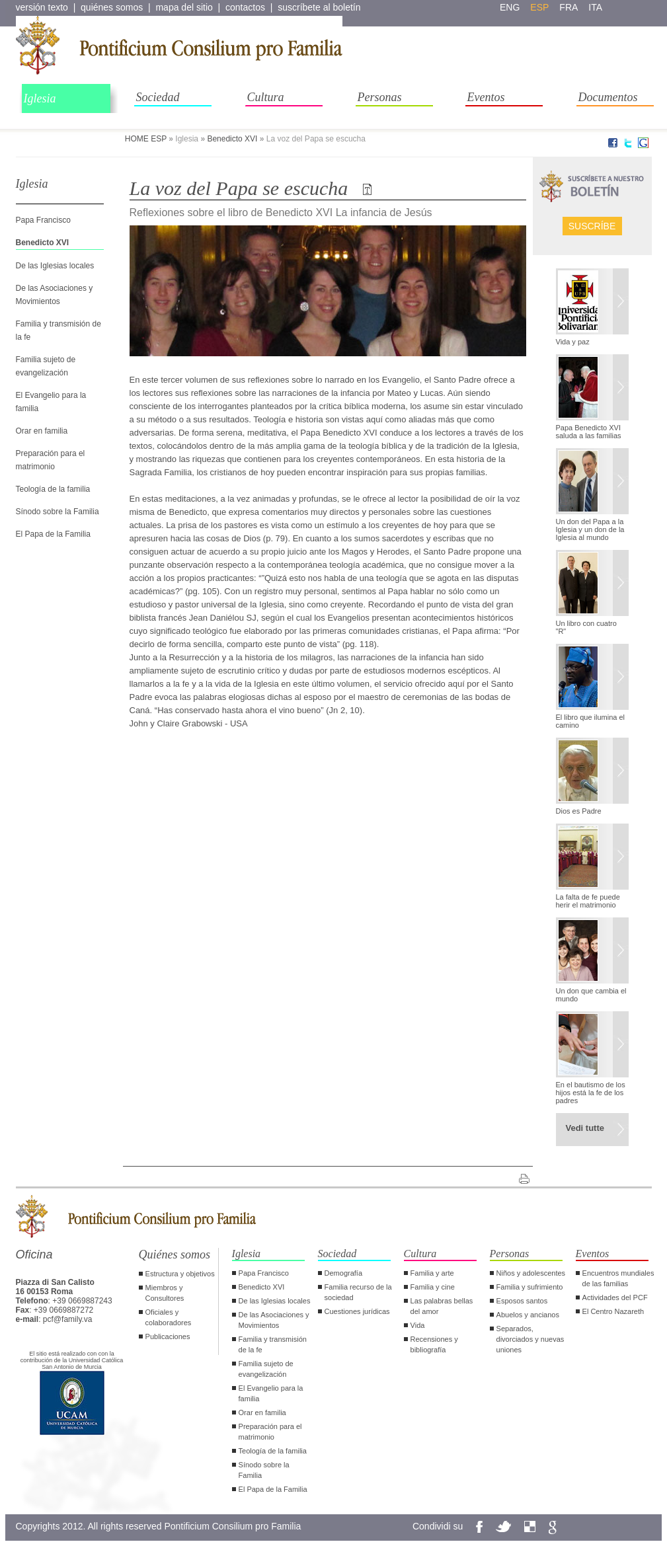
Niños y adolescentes (531, 1273)
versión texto (42, 7)
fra (568, 7)
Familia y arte (432, 1273)
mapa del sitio (183, 7)
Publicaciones (167, 1336)
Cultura (265, 97)
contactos (245, 7)
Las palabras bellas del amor (442, 1306)
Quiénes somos (175, 1254)
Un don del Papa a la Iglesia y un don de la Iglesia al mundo (590, 529)
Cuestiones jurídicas (357, 1311)
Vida (418, 1325)
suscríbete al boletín (319, 7)
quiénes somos (112, 7)
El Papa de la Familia (53, 534)
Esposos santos (522, 1301)
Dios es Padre (579, 811)
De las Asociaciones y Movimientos (274, 1320)
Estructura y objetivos (180, 1274)
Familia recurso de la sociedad (358, 1292)
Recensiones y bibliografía (434, 1344)
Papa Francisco (43, 220)
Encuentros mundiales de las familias (618, 1278)
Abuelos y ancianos (527, 1315)
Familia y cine (433, 1287)
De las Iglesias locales (55, 265)
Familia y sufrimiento (529, 1287)
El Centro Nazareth (613, 1311)
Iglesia (40, 98)
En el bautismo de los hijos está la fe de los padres (590, 1092)
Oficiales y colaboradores (168, 1317)
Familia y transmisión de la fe (273, 1344)
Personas (380, 97)
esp (539, 7)
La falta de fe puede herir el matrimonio (588, 901)
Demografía (343, 1273)
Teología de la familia (53, 489)
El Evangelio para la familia (271, 1393)
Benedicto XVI (232, 138)
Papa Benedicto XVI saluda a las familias (588, 432)
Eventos (486, 97)
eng (510, 7)
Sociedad (158, 97)
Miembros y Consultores (164, 1293)
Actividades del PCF (615, 1297)
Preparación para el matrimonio (270, 1431)
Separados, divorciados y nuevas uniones (530, 1339)
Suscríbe (592, 226)
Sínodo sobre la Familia (57, 511)
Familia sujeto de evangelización (266, 1369)
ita (595, 7)
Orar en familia (42, 431)
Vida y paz (573, 342)
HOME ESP (146, 138)
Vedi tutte (585, 1128)
